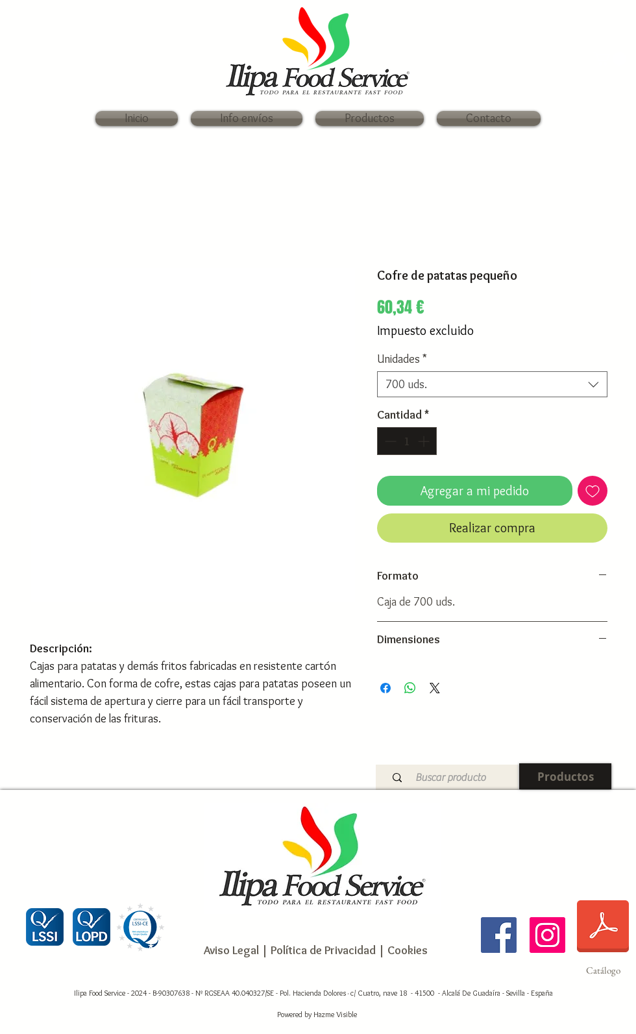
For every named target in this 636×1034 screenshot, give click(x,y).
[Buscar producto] (450, 777)
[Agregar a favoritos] (592, 491)
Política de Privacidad (322, 950)
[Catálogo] (603, 934)
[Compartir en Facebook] (385, 688)
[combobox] (492, 384)
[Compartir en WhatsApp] (410, 688)
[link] (609, 59)
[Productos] (565, 776)
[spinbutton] (407, 441)
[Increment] (425, 441)
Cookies (407, 950)
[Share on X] (435, 688)
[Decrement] (389, 441)
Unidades (402, 359)
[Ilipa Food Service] (499, 935)
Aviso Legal (231, 950)
